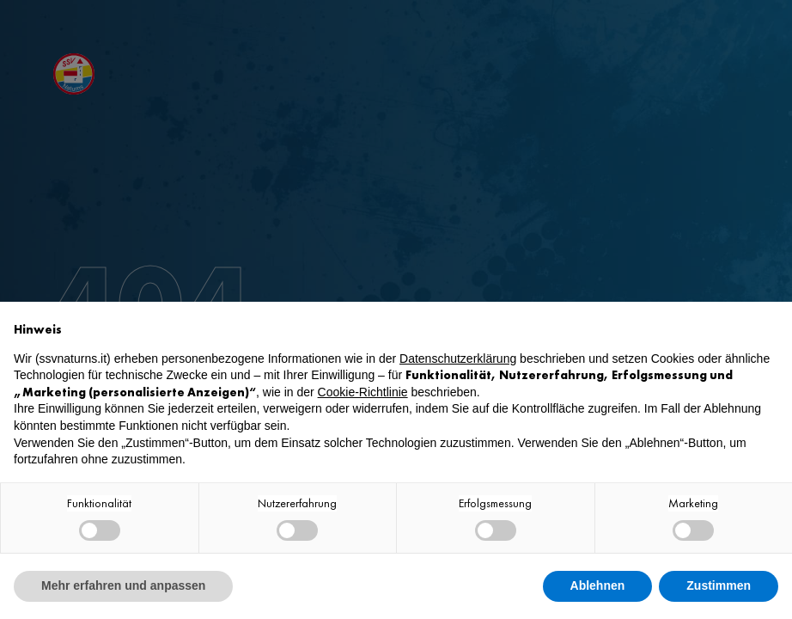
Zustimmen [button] (718, 585)
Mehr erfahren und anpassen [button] (123, 585)
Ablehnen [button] (597, 585)
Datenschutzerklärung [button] (457, 358)
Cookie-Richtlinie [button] (363, 392)
